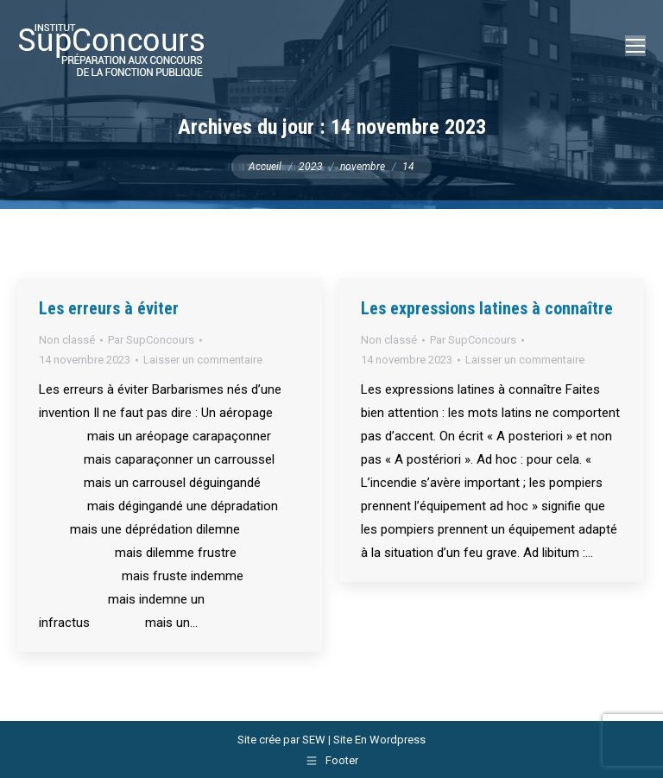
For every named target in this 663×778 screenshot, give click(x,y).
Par (151, 339)
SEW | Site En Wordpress (364, 739)
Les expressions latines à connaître (487, 308)
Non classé (67, 339)
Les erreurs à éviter (109, 308)
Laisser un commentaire (202, 359)
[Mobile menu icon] (635, 45)
